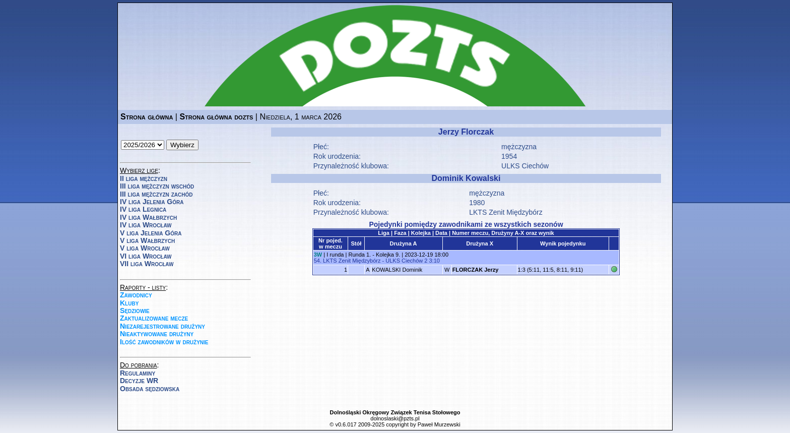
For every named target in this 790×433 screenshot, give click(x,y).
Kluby (129, 303)
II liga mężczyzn (143, 178)
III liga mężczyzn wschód (157, 186)
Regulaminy (137, 373)
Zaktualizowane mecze (154, 318)
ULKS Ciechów (525, 166)
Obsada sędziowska (149, 389)
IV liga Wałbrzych (148, 217)
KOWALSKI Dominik (397, 270)
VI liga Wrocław (146, 256)
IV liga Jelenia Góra (151, 202)
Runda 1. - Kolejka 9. (374, 255)
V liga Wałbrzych (147, 240)
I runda (335, 255)
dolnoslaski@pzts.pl (394, 418)
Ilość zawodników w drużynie (164, 342)
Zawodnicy (136, 295)
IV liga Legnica (143, 209)
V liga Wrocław (145, 248)
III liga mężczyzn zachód (156, 194)
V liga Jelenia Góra (150, 233)
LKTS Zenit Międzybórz (506, 212)
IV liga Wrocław (146, 225)
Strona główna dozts (216, 116)
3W (318, 255)
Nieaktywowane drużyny (156, 334)
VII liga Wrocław (146, 264)
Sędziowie (135, 310)
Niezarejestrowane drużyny (162, 326)
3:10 (434, 261)
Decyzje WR (139, 381)
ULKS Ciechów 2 (406, 261)
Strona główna (146, 116)
